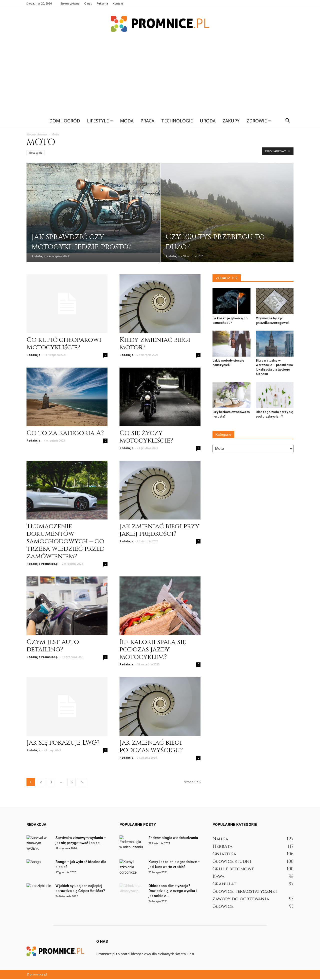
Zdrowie (258, 121)
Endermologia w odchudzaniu (173, 838)
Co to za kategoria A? (65, 433)
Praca (147, 121)
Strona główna (70, 3)
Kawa (218, 876)
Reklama (102, 3)
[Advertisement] (160, 77)
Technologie (177, 121)
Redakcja (39, 256)
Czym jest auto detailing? (52, 646)
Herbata (222, 846)
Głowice (223, 906)
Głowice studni (231, 861)
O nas (88, 3)
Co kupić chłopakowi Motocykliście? (63, 344)
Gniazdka (224, 854)
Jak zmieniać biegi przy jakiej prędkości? (160, 530)
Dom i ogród (64, 121)
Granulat (224, 884)
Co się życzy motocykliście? (146, 437)
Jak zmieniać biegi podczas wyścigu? (151, 746)
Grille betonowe (233, 869)
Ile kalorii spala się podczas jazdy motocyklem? (153, 649)
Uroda (208, 121)
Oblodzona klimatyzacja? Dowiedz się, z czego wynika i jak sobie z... (172, 891)
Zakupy (231, 121)
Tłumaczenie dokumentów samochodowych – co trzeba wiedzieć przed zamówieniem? (65, 541)
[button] (288, 121)
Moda (127, 121)
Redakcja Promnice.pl (42, 563)
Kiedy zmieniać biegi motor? (155, 344)
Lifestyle (100, 121)
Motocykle (35, 152)
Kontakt (118, 3)
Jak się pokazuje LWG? (63, 742)
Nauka (220, 839)
